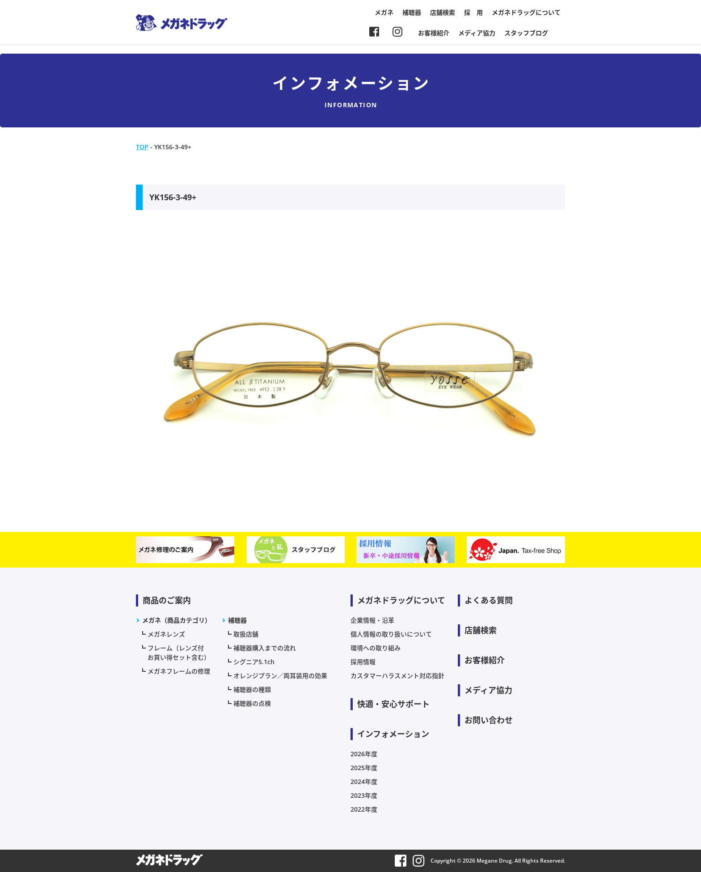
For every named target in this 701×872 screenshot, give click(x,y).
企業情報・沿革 (372, 620)
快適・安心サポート (393, 704)
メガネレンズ (166, 634)
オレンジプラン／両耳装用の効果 (280, 675)
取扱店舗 (245, 634)
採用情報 (363, 661)
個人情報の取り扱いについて (391, 634)
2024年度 (363, 781)
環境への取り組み (375, 648)
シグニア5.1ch (253, 661)
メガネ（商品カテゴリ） (176, 620)
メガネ (384, 12)
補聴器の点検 (252, 703)
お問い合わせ (489, 720)
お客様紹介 (433, 33)
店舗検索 (442, 12)
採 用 (473, 12)
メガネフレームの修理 (179, 671)
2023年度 (363, 795)
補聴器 (411, 12)
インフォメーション (393, 734)
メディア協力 (476, 33)
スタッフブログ (526, 33)
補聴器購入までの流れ (264, 648)
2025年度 (363, 767)
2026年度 (363, 754)
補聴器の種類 (252, 689)
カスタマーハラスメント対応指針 (397, 675)
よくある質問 (489, 600)
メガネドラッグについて (526, 12)
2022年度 (363, 809)
